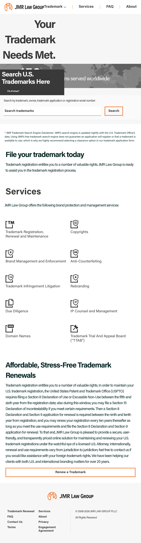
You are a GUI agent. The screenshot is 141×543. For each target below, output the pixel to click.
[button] (36, 229)
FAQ (110, 7)
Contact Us (14, 522)
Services (86, 7)
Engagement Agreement (47, 529)
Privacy (44, 522)
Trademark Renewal (20, 511)
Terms (11, 527)
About (131, 7)
